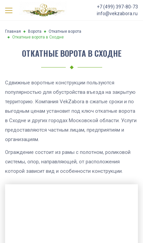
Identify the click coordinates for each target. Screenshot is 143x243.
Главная (13, 31)
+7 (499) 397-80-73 (117, 6)
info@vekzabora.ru (117, 13)
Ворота (34, 31)
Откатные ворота (65, 31)
